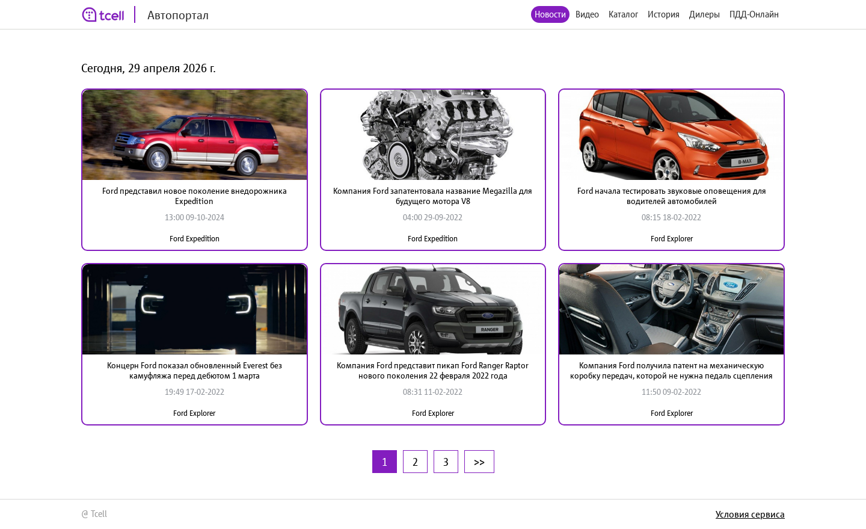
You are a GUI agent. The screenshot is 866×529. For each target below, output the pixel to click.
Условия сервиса (750, 514)
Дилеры (704, 14)
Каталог (623, 14)
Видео (587, 14)
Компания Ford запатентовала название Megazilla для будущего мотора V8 (432, 196)
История (664, 14)
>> (479, 461)
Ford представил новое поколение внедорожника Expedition (194, 196)
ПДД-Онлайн (754, 14)
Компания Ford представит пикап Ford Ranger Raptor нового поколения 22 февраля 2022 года (433, 370)
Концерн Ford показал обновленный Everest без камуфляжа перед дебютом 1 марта (194, 370)
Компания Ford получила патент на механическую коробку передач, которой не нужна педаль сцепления (671, 370)
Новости (550, 14)
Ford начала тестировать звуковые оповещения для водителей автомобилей (671, 196)
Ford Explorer (672, 238)
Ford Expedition (195, 238)
